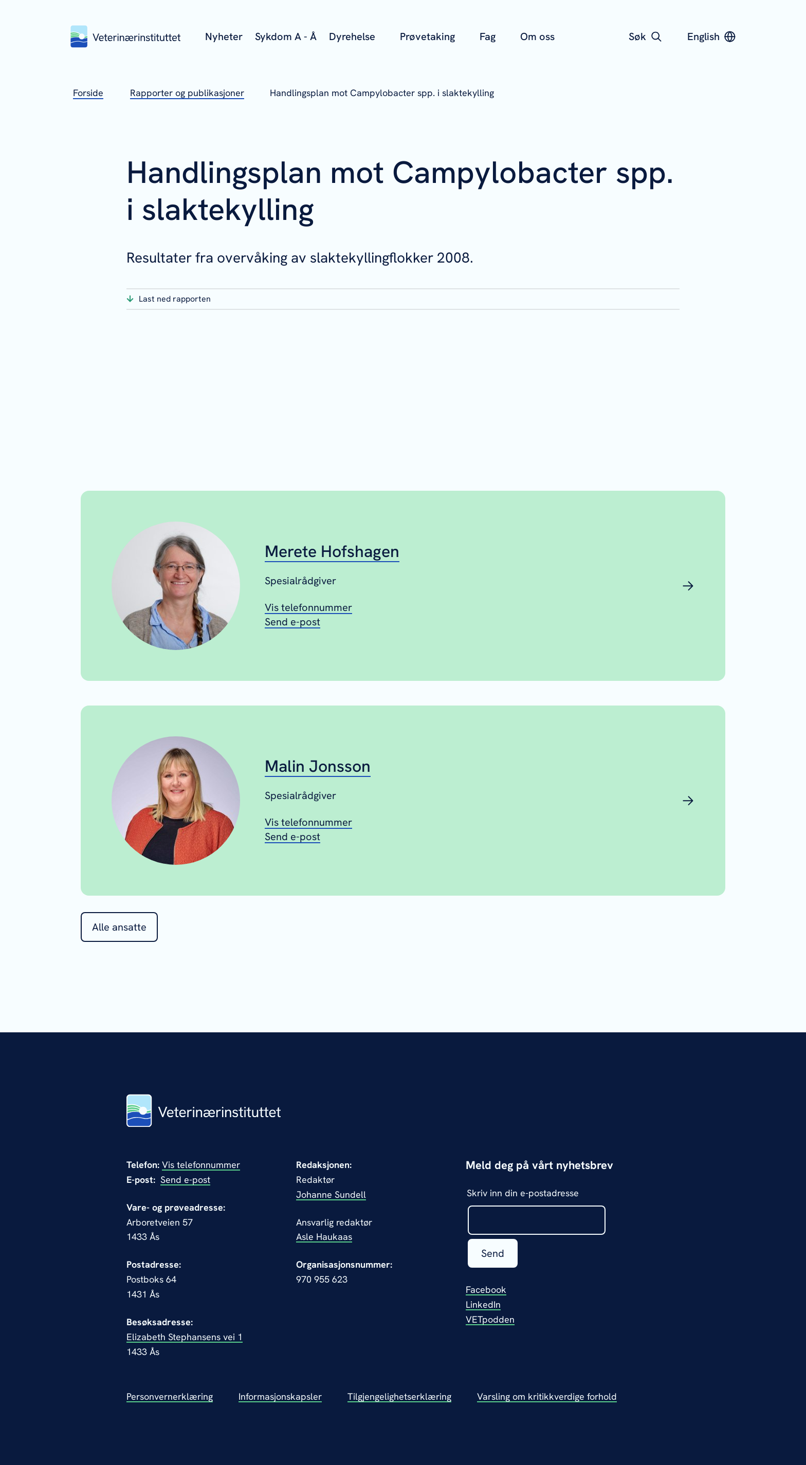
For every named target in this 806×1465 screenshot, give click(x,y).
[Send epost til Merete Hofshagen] (292, 621)
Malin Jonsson (318, 766)
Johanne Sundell (331, 1194)
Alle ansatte (119, 927)
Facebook (486, 1289)
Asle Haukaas (324, 1237)
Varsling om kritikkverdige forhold (547, 1396)
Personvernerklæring (169, 1396)
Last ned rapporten (175, 298)
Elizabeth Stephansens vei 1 (184, 1337)
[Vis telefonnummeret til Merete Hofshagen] (308, 607)
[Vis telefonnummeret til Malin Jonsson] (308, 822)
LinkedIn (483, 1304)
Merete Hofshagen (332, 551)
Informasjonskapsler (280, 1396)
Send (492, 1253)
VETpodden (490, 1319)
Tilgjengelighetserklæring (399, 1396)
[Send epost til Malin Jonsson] (292, 836)
